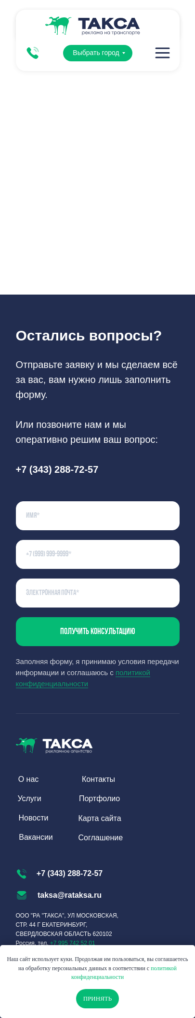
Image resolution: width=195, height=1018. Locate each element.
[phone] (98, 554)
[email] (98, 593)
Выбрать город (96, 53)
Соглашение (100, 838)
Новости (34, 818)
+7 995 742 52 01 (72, 943)
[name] (98, 515)
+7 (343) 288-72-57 (70, 873)
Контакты (98, 779)
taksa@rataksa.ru (70, 895)
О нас (28, 779)
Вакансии (36, 837)
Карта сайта (99, 818)
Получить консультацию (97, 631)
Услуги (29, 798)
